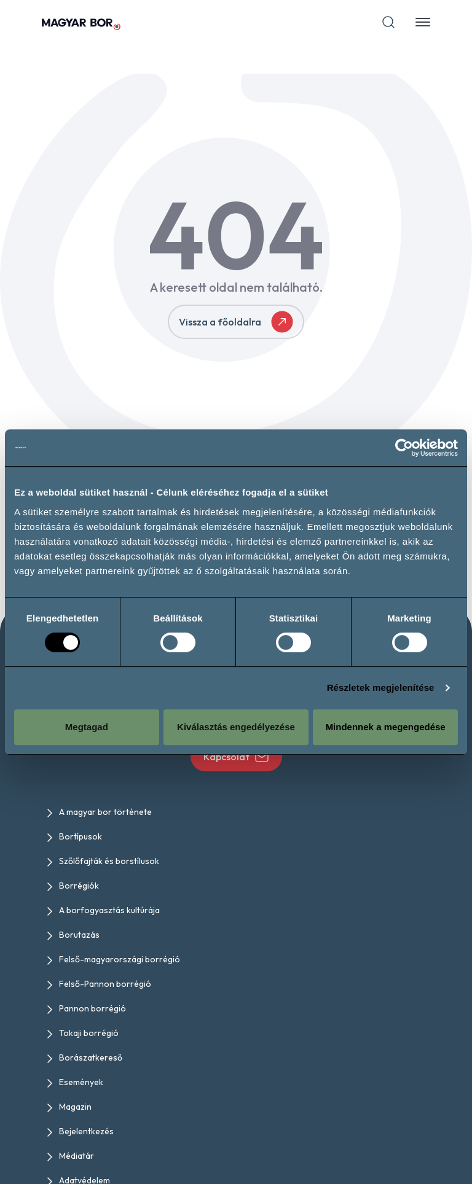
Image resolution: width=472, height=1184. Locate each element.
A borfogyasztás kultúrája (109, 910)
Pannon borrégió (92, 1008)
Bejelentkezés (86, 1131)
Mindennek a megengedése (386, 727)
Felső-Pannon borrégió (105, 983)
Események (81, 1082)
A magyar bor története (105, 811)
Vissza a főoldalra (236, 322)
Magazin (75, 1106)
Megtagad (86, 727)
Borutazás (79, 934)
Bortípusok (80, 836)
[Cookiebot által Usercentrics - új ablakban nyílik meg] (404, 447)
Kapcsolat (236, 756)
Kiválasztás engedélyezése (236, 727)
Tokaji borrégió (89, 1032)
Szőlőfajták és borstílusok (109, 861)
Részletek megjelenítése (381, 687)
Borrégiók (79, 885)
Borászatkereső (90, 1057)
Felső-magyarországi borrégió (119, 959)
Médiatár (76, 1155)
